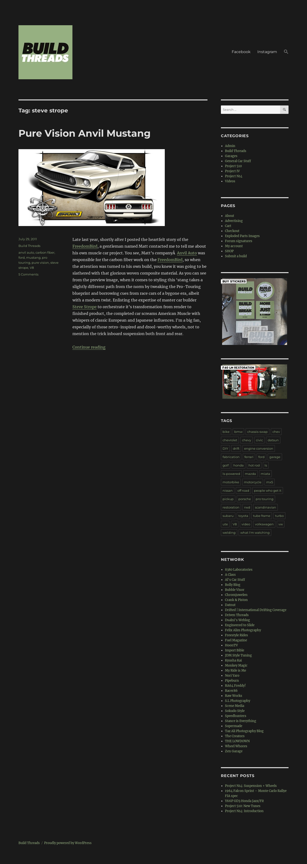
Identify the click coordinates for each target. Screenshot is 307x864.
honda (238, 465)
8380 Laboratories (239, 570)
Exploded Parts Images (242, 236)
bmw (238, 432)
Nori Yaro (232, 676)
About (229, 216)
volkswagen (264, 524)
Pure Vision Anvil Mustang (84, 133)
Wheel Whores (236, 746)
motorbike (231, 482)
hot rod (254, 465)
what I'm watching (255, 532)
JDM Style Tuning (238, 655)
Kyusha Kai (233, 660)
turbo (279, 516)
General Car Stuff (238, 161)
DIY (225, 448)
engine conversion (258, 448)
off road (243, 490)
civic (259, 440)
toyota (243, 516)
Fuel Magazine (236, 640)
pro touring (264, 499)
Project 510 (233, 166)
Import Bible (234, 650)
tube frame (261, 516)
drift (236, 448)
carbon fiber (44, 252)
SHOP (229, 251)
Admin (230, 146)
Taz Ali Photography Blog (244, 731)
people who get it (267, 490)
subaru (228, 516)
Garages (231, 156)
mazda (250, 474)
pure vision (40, 262)
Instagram (267, 51)
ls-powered (231, 474)
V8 (32, 268)
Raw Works (233, 696)
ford (21, 257)
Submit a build (236, 256)
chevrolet (230, 440)
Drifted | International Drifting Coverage (255, 610)
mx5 (269, 482)
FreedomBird (84, 246)
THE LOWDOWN (237, 741)
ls (266, 465)
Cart (228, 226)
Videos (230, 181)
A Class (230, 575)
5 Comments (28, 274)
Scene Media (234, 706)
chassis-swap (257, 432)
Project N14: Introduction (244, 811)
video (246, 524)
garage (274, 457)
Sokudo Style (235, 711)
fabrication (231, 457)
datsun (273, 440)
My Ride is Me (235, 670)
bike (226, 432)
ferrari (249, 457)
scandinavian (265, 507)
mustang (33, 257)
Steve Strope (84, 306)
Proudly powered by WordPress (68, 843)
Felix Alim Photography (243, 630)
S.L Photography (237, 701)
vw (280, 524)
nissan (228, 490)
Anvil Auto (187, 253)
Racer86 (231, 691)
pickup (228, 499)
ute (225, 524)
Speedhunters (235, 716)
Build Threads (29, 246)
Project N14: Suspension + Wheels (251, 786)
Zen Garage (233, 751)
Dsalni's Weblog (237, 620)
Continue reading (89, 347)
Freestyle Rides (236, 635)
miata (265, 474)
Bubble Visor (234, 590)
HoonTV (231, 645)
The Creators (235, 736)
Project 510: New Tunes (242, 806)
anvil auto (26, 252)
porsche (244, 499)
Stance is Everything (240, 721)
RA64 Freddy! (235, 686)
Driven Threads (237, 615)
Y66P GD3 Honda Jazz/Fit (244, 801)
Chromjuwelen (236, 595)
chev (276, 432)
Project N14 (233, 176)
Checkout (232, 231)
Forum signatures (238, 241)
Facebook (241, 51)
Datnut (230, 605)
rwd (247, 507)
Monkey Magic (236, 665)
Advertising (234, 221)
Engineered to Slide (239, 625)
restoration (231, 507)
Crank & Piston (236, 600)
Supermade (233, 726)
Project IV (232, 171)
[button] (286, 52)
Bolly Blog (232, 585)
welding (229, 532)
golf (226, 465)
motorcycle (252, 482)
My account (234, 246)
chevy (246, 440)
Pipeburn (232, 681)
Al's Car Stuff (235, 580)
